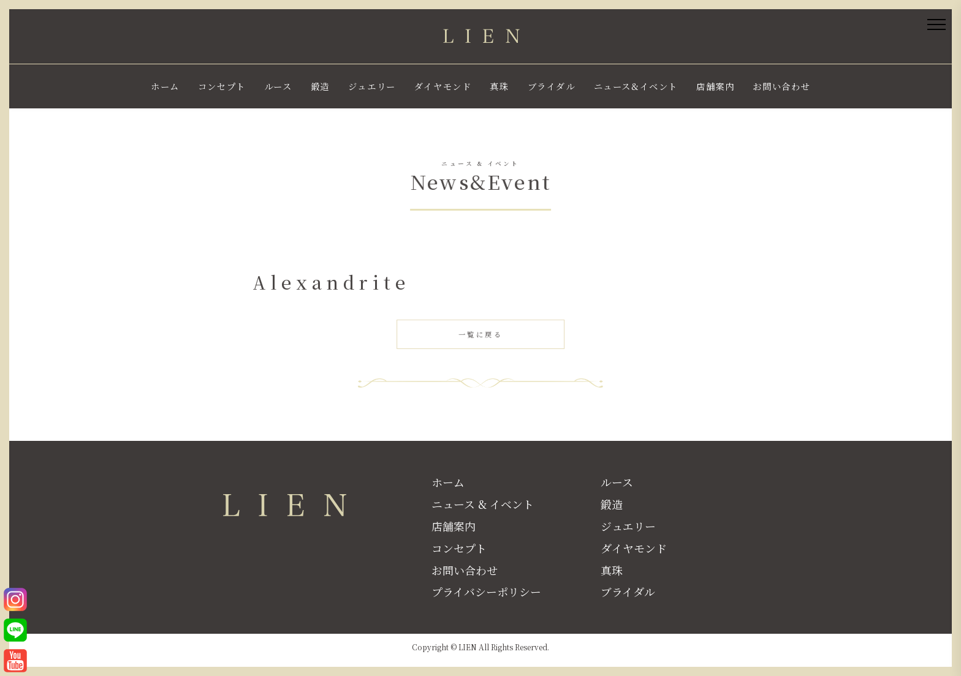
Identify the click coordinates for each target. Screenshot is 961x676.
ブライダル (551, 86)
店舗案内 (715, 86)
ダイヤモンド (443, 86)
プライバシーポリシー (486, 591)
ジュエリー (372, 86)
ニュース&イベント (636, 86)
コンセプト (222, 86)
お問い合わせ (781, 86)
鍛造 (320, 86)
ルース (278, 86)
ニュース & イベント (482, 504)
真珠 (499, 86)
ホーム (165, 86)
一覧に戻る (483, 337)
